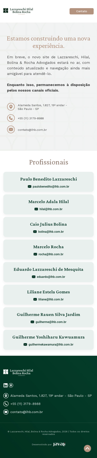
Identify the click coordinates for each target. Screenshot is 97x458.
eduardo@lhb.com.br (48, 277)
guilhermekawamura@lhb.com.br (48, 344)
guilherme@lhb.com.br (48, 322)
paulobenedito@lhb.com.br (48, 186)
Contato (81, 11)
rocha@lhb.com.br (48, 254)
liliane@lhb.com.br (48, 299)
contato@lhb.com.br (32, 130)
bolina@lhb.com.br (48, 231)
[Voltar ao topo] (87, 448)
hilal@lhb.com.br (48, 209)
